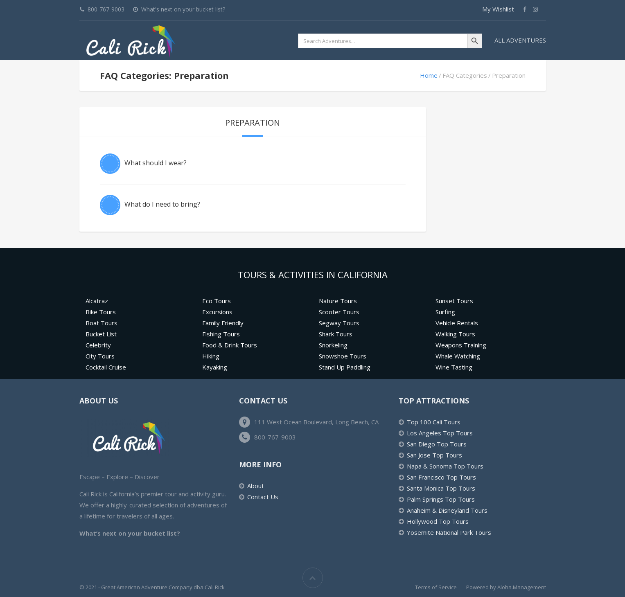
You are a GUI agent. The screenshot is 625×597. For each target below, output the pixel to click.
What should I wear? (155, 162)
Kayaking (214, 367)
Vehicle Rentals (456, 323)
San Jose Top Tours (434, 455)
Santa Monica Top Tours (441, 488)
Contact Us (262, 497)
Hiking (210, 356)
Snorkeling (333, 345)
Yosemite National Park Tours (449, 532)
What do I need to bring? (162, 204)
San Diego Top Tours (437, 444)
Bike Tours (101, 312)
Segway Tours (339, 323)
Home (429, 75)
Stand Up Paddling (344, 367)
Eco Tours (216, 301)
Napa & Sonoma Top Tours (445, 466)
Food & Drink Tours (229, 345)
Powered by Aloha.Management (506, 587)
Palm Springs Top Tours (441, 499)
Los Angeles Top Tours (440, 433)
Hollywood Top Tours (438, 521)
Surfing (445, 312)
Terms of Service (436, 587)
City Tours (100, 356)
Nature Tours (338, 301)
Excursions (217, 312)
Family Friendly (223, 323)
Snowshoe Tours (342, 356)
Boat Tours (101, 323)
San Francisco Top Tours (441, 477)
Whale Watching (457, 356)
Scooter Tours (339, 312)
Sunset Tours (454, 301)
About (255, 486)
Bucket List (101, 334)
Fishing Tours (221, 334)
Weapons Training (460, 345)
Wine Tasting (453, 367)
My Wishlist (498, 9)
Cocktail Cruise (106, 367)
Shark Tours (335, 334)
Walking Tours (455, 334)
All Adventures (520, 40)
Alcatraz (97, 301)
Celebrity (98, 345)
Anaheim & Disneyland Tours (447, 510)
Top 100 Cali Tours (433, 422)
